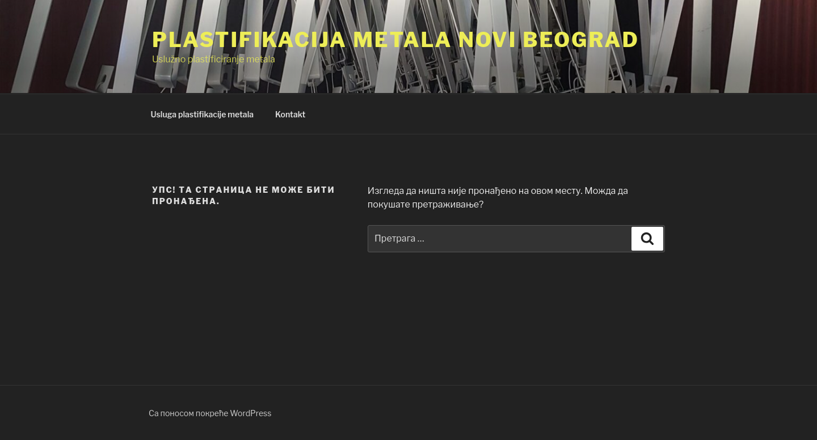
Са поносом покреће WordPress (210, 413)
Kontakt (290, 114)
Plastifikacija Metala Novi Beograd (395, 39)
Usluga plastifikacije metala (202, 114)
